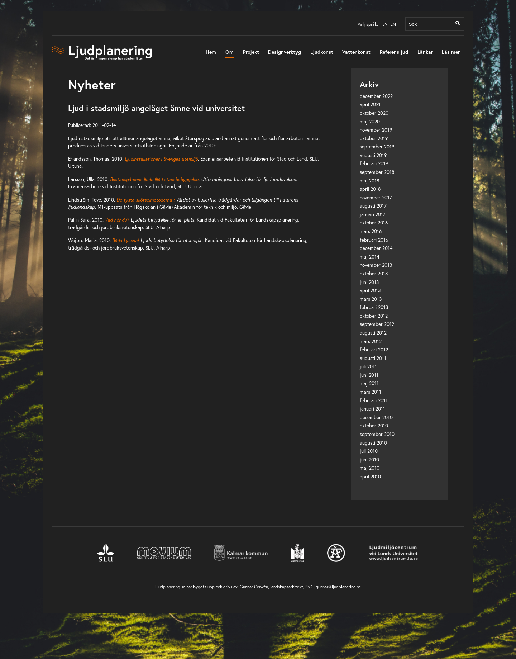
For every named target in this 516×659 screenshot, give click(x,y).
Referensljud (394, 51)
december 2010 (376, 417)
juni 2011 (369, 375)
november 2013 (376, 265)
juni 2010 (369, 459)
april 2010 (370, 476)
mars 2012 (371, 341)
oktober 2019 (374, 138)
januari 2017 (373, 214)
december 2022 (376, 96)
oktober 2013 (374, 273)
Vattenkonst (356, 51)
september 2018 (377, 172)
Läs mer (451, 51)
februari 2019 (374, 163)
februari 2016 (374, 240)
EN (393, 24)
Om (229, 51)
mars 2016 (371, 231)
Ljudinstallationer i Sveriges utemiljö (161, 159)
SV (385, 24)
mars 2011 (370, 392)
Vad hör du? (117, 220)
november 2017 (376, 197)
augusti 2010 (373, 443)
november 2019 (376, 130)
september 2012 (377, 324)
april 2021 (370, 104)
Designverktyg (284, 51)
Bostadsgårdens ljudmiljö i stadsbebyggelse (154, 179)
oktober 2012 (374, 316)
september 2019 (377, 146)
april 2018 (370, 189)
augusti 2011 (373, 358)
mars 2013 (371, 299)
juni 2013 (369, 282)
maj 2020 (370, 121)
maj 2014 (369, 256)
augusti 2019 (373, 155)
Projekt (251, 51)
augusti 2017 (373, 206)
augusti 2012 (373, 333)
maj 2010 (369, 468)
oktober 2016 (374, 222)
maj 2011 (369, 383)
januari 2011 (372, 409)
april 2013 (370, 290)
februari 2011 (374, 400)
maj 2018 (369, 180)
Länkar (425, 51)
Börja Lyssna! (125, 240)
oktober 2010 (374, 425)
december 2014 (376, 248)
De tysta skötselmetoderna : (146, 199)
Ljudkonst (321, 51)
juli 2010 (369, 451)
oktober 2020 (374, 113)
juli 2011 (368, 366)
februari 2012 (374, 349)
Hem (211, 51)
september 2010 (377, 434)
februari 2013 (374, 307)
